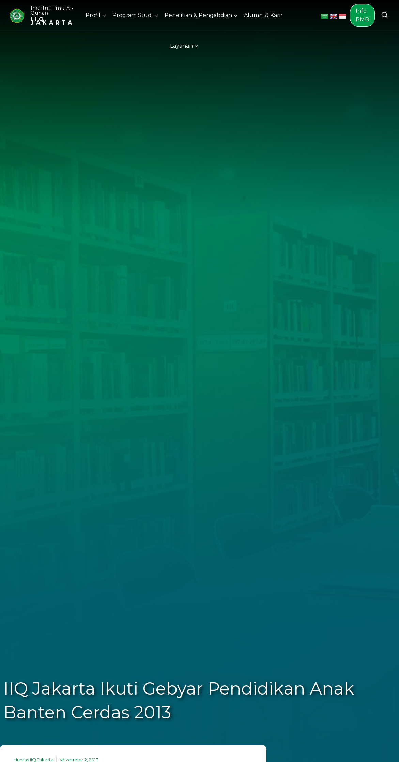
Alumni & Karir (263, 15)
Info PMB (362, 15)
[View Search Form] (384, 15)
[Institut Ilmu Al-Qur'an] (41, 15)
